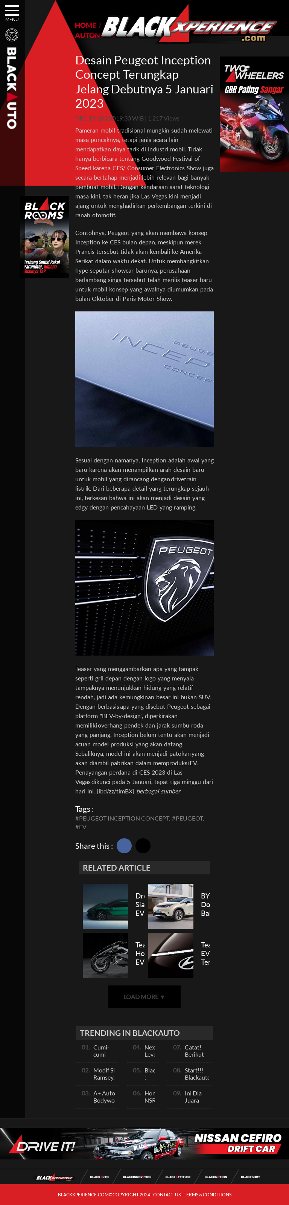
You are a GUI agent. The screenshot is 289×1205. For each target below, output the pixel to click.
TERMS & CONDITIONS (207, 1194)
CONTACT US (167, 1194)
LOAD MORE (144, 996)
